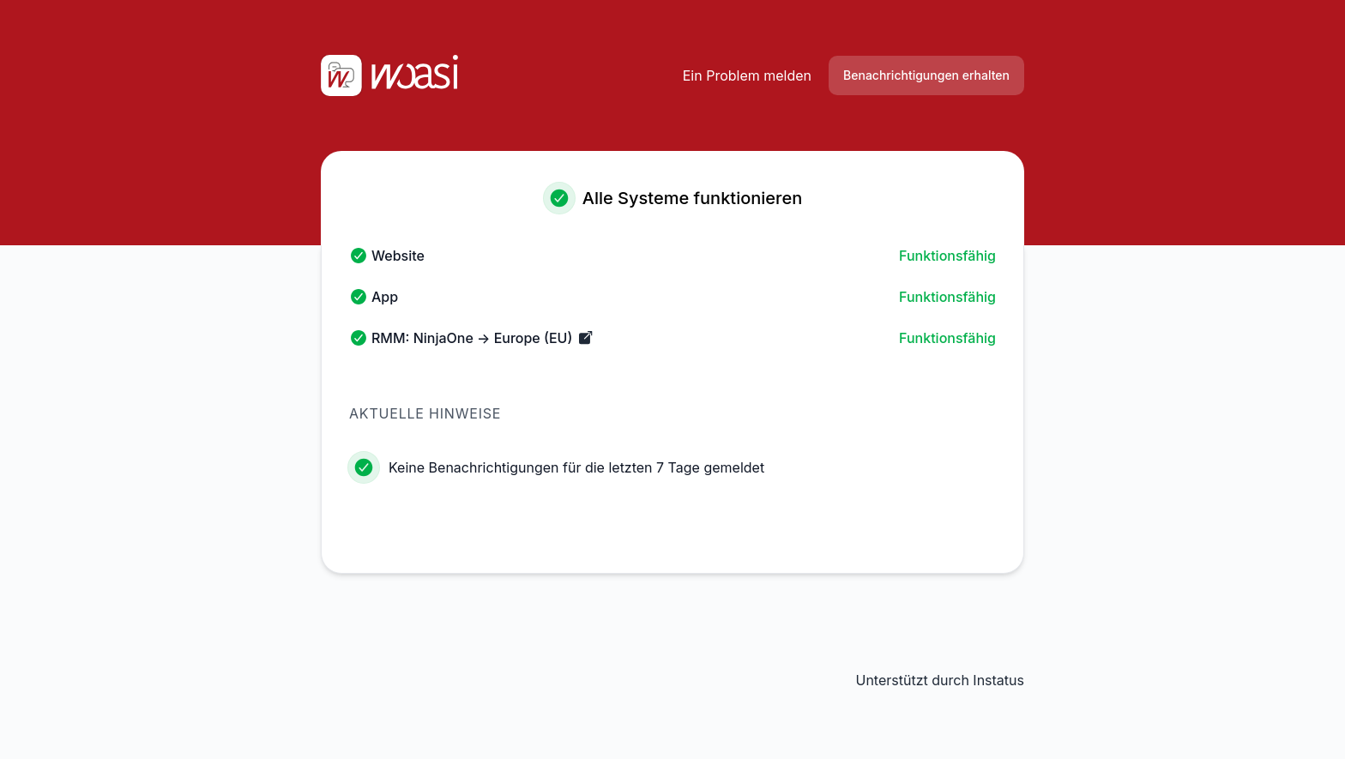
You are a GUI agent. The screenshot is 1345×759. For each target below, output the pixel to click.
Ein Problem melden (747, 75)
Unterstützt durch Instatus (939, 680)
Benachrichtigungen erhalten (926, 75)
